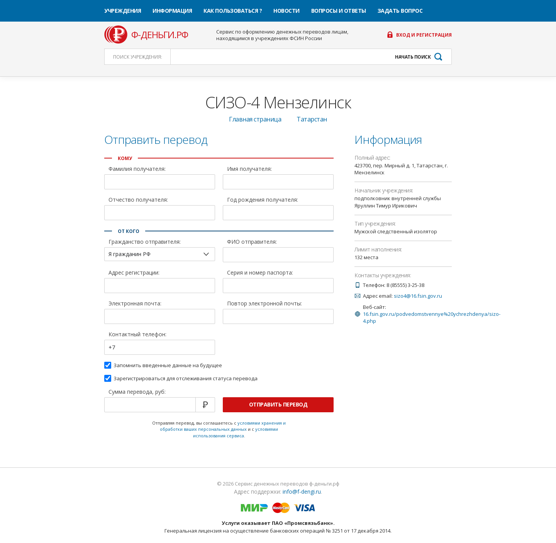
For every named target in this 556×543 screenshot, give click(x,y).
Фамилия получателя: (137, 169)
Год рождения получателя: (262, 200)
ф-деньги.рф (159, 34)
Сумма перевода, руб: (137, 392)
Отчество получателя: (138, 200)
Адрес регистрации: (133, 273)
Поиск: (137, 57)
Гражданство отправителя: (144, 242)
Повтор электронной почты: (264, 304)
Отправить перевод (278, 404)
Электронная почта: (134, 304)
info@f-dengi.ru (302, 491)
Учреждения (122, 10)
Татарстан (312, 119)
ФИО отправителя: (252, 242)
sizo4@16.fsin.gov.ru (418, 295)
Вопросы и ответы (338, 10)
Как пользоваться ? (232, 10)
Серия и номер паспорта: (260, 273)
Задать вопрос (400, 10)
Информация (172, 10)
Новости (286, 10)
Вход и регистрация (424, 35)
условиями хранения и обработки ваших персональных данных (223, 426)
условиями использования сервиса (235, 432)
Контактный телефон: (137, 335)
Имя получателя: (249, 169)
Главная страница (255, 119)
